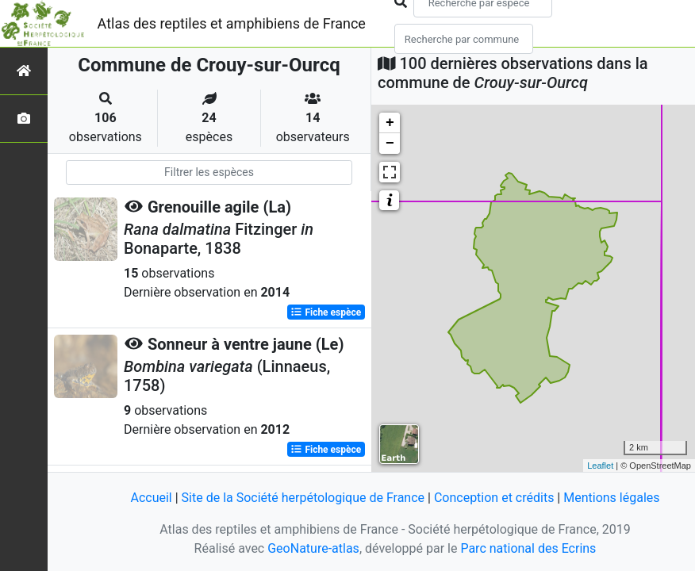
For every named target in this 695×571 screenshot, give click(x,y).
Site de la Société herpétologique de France (303, 497)
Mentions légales (611, 497)
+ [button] (390, 122)
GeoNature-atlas (313, 548)
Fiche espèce (325, 312)
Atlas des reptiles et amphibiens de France (232, 23)
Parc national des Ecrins (528, 548)
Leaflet (600, 465)
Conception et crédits (494, 497)
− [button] (390, 143)
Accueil (150, 497)
